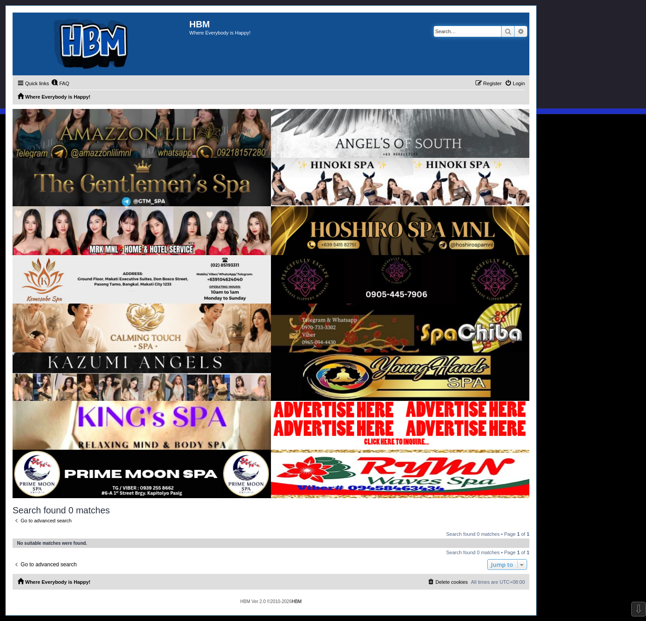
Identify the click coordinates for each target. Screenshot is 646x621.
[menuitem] (60, 83)
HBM (296, 601)
